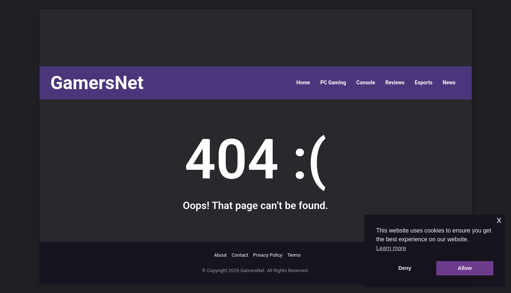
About (220, 255)
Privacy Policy (267, 255)
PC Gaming (333, 82)
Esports (423, 82)
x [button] (499, 219)
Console (365, 82)
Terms (294, 255)
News (449, 82)
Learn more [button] (391, 248)
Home (303, 82)
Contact (240, 255)
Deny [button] (405, 268)
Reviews (394, 82)
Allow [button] (465, 268)
